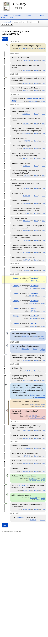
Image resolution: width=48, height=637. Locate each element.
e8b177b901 (33, 101)
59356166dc (26, 380)
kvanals (42, 520)
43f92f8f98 (27, 141)
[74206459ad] (21, 517)
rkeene (32, 48)
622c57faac (26, 175)
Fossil (13, 531)
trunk (43, 60)
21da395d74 (26, 448)
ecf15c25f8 (26, 490)
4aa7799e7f (26, 260)
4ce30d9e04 (23, 48)
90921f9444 (26, 221)
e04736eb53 (26, 123)
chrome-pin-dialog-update (37, 480)
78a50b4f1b (26, 196)
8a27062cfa (33, 311)
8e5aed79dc (26, 230)
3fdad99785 (25, 336)
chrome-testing (40, 499)
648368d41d (26, 114)
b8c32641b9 (33, 296)
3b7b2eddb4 (25, 349)
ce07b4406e (26, 252)
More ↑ (5, 39)
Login (42, 15)
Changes (16, 278)
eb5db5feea (26, 70)
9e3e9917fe (26, 509)
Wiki (11, 17)
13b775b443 (33, 318)
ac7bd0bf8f (26, 371)
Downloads (17, 15)
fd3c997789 (26, 83)
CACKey (19, 4)
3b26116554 (33, 303)
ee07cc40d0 (26, 456)
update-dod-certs (39, 406)
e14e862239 (33, 416)
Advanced (7, 22)
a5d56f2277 (26, 158)
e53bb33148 (33, 478)
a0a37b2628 (26, 203)
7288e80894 (26, 60)
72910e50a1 (26, 188)
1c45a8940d (26, 471)
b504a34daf (33, 326)
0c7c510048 (26, 430)
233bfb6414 (33, 498)
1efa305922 (26, 270)
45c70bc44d (33, 395)
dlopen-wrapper (40, 397)
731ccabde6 (26, 240)
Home (6, 15)
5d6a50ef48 (26, 148)
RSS (19, 531)
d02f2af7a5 (26, 438)
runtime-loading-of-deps (37, 418)
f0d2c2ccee (26, 166)
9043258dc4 (26, 360)
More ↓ (5, 525)
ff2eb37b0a (33, 404)
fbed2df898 (26, 463)
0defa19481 (26, 90)
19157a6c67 (33, 288)
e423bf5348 (33, 281)
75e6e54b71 (26, 213)
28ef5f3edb (33, 520)
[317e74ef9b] (24, 485)
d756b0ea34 (26, 133)
